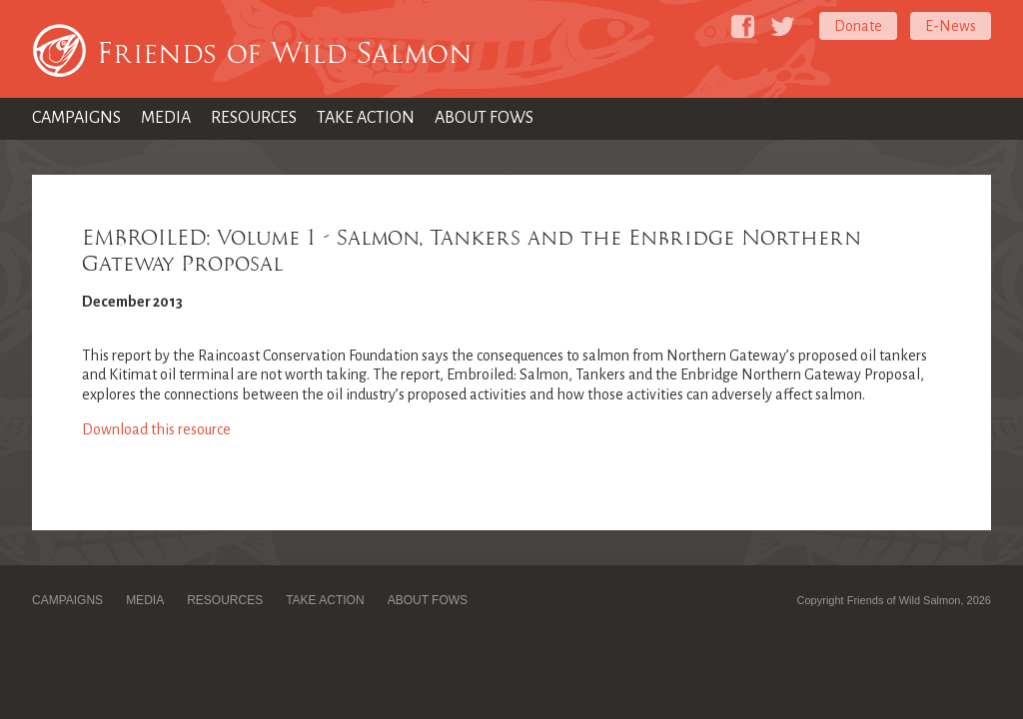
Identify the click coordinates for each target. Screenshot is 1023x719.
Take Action (366, 118)
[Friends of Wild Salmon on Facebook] (742, 26)
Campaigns (76, 118)
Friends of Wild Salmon (285, 53)
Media (166, 118)
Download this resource (156, 429)
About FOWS (484, 118)
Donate (858, 26)
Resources (254, 118)
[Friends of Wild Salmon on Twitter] (782, 26)
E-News (950, 26)
